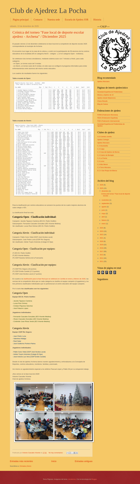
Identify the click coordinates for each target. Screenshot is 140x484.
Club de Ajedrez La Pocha (48, 10)
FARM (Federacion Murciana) (107, 115)
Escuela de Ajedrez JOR (76, 19)
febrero (104, 220)
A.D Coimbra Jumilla (104, 136)
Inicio (53, 461)
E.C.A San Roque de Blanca (107, 171)
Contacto (38, 19)
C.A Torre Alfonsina (104, 167)
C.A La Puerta (102, 158)
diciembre (105, 191)
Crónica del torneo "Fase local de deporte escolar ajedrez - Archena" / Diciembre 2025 (48, 34)
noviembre (105, 200)
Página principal (21, 19)
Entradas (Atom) (25, 466)
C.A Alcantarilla (102, 146)
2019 (102, 245)
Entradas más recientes (21, 461)
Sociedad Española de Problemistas (110, 92)
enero (104, 223)
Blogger (94, 479)
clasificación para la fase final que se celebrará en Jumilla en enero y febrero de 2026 (54, 279)
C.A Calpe (100, 149)
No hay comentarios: (56, 453)
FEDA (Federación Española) (107, 118)
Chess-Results (102, 101)
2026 (102, 185)
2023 (102, 231)
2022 (102, 234)
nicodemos (72, 479)
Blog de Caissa (102, 104)
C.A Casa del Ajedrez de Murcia (108, 152)
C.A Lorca (100, 161)
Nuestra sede (53, 19)
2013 (102, 255)
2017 (102, 251)
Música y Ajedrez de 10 (105, 95)
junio (103, 210)
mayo (104, 213)
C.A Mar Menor (102, 164)
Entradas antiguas (83, 461)
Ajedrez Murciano (103, 81)
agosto (104, 207)
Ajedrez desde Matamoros (106, 98)
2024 (102, 228)
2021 (102, 238)
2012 (102, 258)
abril (103, 217)
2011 (102, 261)
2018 (102, 248)
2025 (102, 188)
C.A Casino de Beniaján (105, 155)
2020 (102, 241)
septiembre (106, 203)
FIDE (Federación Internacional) (108, 121)
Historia (97, 19)
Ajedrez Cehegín (103, 140)
